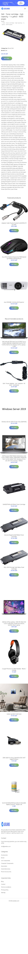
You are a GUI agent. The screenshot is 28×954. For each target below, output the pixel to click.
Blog (2, 881)
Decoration (4, 866)
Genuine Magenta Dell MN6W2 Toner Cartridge (14, 535)
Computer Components (7, 863)
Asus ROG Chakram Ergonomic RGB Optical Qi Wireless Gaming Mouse (14, 257)
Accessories (4, 855)
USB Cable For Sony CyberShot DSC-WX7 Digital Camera (14, 758)
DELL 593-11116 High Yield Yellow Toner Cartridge (14, 568)
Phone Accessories (6, 871)
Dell (13, 48)
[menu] (25, 8)
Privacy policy (4, 890)
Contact (3, 884)
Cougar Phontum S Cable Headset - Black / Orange (14, 669)
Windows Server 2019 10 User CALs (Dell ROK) (14, 421)
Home (2, 21)
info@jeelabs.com (6, 846)
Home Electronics (5, 869)
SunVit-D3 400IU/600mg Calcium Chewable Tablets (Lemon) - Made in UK (14, 803)
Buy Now (6, 58)
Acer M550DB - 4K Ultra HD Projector (14, 302)
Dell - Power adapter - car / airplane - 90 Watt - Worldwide (14, 384)
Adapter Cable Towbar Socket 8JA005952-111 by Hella (14, 223)
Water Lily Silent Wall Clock (14, 714)
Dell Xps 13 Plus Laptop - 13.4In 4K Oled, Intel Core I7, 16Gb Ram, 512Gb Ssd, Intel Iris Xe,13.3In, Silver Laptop (14, 623)
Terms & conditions (6, 887)
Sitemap (3, 892)
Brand (9, 48)
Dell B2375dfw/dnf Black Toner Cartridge (14, 504)
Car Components (5, 860)
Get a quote (20, 3)
